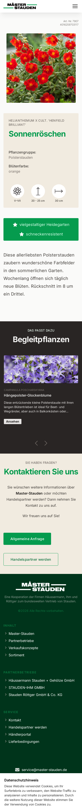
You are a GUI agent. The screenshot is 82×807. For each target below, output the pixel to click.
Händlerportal (17, 734)
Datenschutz (34, 798)
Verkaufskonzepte (20, 647)
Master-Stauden (18, 633)
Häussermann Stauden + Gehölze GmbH (38, 680)
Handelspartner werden (31, 559)
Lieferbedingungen (21, 741)
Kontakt (12, 720)
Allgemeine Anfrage (27, 539)
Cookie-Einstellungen (63, 798)
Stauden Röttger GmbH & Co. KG (32, 694)
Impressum (12, 798)
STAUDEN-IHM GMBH (24, 687)
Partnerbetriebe (18, 640)
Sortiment (13, 655)
